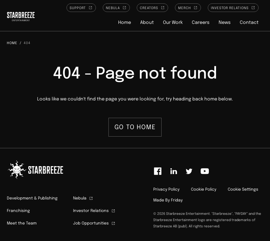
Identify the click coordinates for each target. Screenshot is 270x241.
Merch (188, 7)
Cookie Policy (203, 189)
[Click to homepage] (21, 17)
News (225, 22)
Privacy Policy (166, 189)
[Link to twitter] (189, 171)
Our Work (173, 22)
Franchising (18, 211)
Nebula (116, 7)
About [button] (147, 22)
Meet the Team (22, 223)
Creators (152, 7)
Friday (177, 200)
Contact (249, 22)
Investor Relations (233, 7)
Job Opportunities (94, 223)
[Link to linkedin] (173, 171)
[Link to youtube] (204, 171)
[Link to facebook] (157, 171)
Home (124, 22)
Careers (200, 22)
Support (81, 7)
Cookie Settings (243, 189)
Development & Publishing (32, 198)
